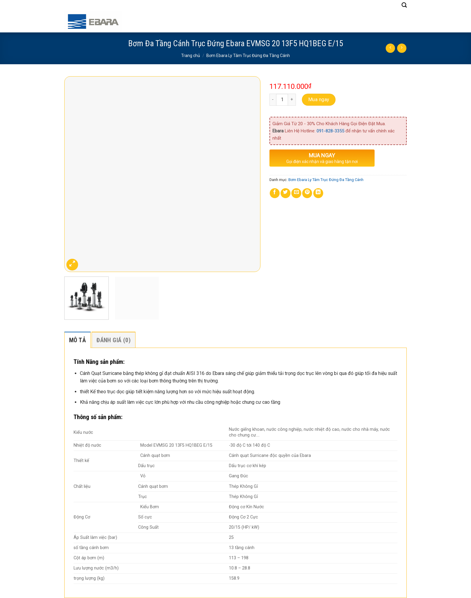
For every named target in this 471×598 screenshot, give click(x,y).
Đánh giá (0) (113, 340)
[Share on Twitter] (285, 193)
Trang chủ (190, 55)
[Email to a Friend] (296, 193)
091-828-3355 (330, 131)
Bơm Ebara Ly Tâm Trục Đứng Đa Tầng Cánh (248, 55)
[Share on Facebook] (275, 193)
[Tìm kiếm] (404, 5)
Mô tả (77, 340)
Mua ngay (319, 99)
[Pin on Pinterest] (307, 193)
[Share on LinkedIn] (318, 193)
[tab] (77, 340)
